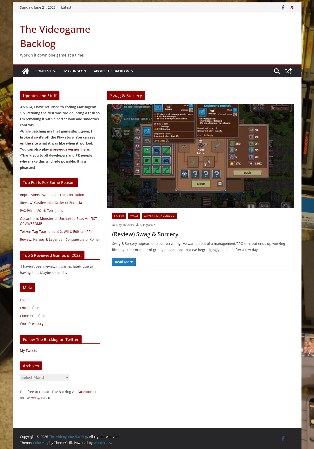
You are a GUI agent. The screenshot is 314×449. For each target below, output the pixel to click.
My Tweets (28, 350)
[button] (54, 71)
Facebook (84, 391)
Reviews (119, 216)
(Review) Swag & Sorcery (145, 234)
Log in (25, 299)
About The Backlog (111, 71)
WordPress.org (32, 323)
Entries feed (29, 307)
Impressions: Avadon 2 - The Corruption (52, 194)
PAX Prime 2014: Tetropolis (41, 210)
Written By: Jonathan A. (159, 216)
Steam (134, 216)
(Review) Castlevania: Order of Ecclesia (51, 202)
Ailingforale (147, 225)
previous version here (71, 149)
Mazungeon (75, 71)
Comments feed (32, 315)
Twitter (30, 398)
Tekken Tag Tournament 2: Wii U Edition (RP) (55, 231)
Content (43, 71)
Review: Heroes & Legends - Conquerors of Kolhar (60, 239)
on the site (29, 143)
